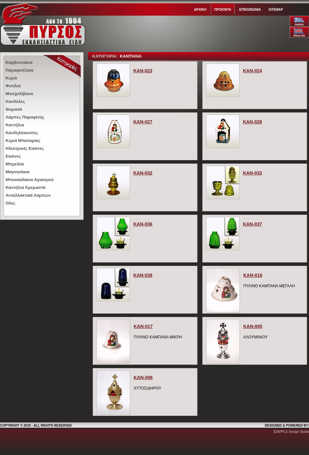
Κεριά (11, 78)
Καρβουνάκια (19, 62)
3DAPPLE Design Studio (291, 432)
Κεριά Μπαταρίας (23, 140)
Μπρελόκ (15, 164)
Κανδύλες (15, 101)
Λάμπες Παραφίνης (25, 117)
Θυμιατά (14, 109)
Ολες (10, 203)
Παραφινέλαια (20, 70)
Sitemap (276, 9)
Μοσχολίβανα (19, 93)
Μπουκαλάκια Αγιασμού (30, 179)
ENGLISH (299, 35)
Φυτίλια (13, 85)
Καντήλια (15, 124)
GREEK (299, 24)
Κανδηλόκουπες (22, 132)
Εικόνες (13, 156)
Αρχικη (200, 9)
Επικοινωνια (250, 9)
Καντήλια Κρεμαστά (25, 187)
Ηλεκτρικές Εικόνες (25, 148)
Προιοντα (222, 9)
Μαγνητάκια (18, 171)
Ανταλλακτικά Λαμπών (28, 195)
